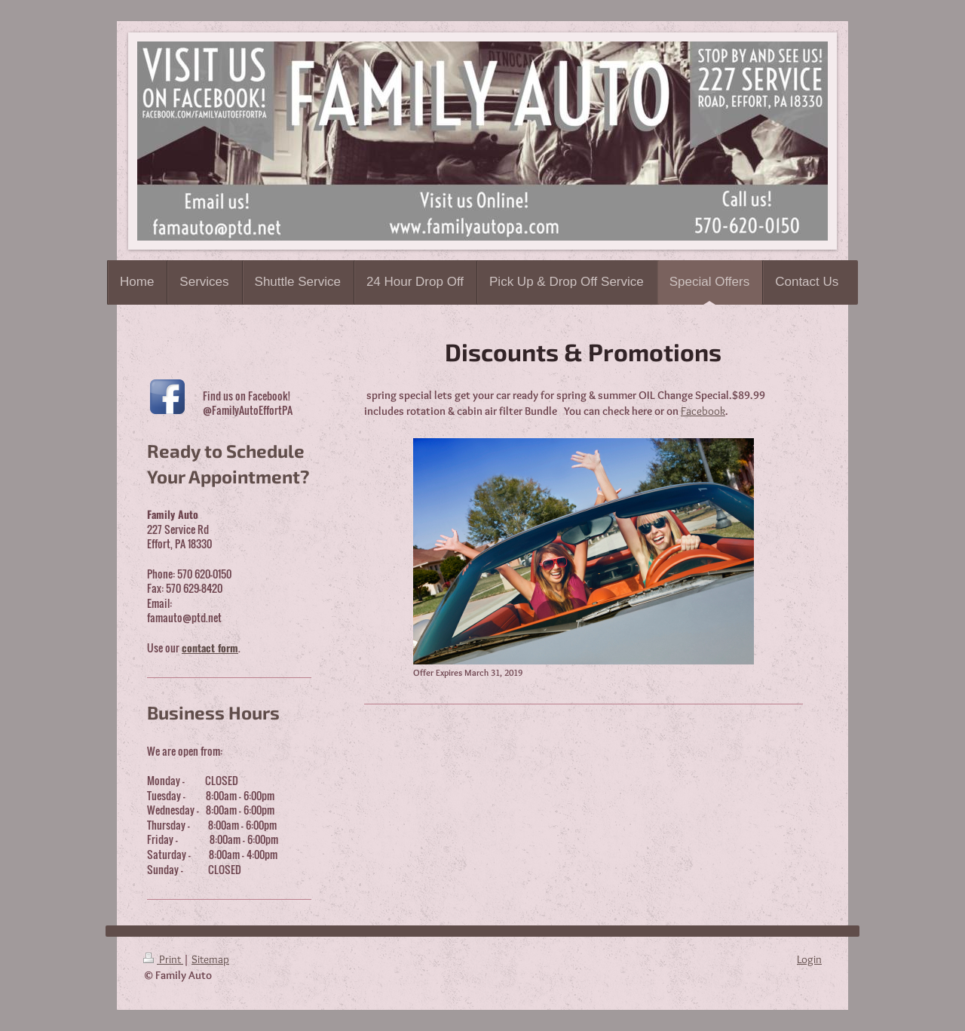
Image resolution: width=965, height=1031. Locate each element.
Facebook (703, 411)
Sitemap (210, 959)
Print (163, 959)
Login (809, 959)
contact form (210, 647)
